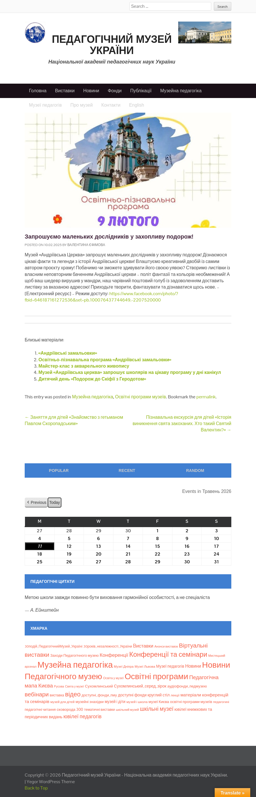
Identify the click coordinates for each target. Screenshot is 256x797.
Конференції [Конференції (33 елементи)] (114, 655)
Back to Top (36, 788)
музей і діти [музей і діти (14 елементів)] (115, 701)
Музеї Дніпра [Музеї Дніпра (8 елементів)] (123, 667)
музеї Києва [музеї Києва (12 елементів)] (159, 701)
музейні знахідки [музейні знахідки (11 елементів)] (89, 701)
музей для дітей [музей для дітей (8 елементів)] (62, 702)
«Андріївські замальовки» (67, 353)
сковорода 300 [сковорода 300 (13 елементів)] (70, 709)
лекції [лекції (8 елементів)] (175, 695)
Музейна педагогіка (180, 90)
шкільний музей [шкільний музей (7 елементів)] (127, 710)
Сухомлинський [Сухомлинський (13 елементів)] (99, 686)
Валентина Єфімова (86, 245)
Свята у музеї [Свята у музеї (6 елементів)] (74, 686)
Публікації (141, 90)
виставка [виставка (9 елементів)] (57, 695)
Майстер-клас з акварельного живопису (83, 366)
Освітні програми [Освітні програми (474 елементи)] (156, 676)
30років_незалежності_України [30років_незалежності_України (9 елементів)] (108, 646)
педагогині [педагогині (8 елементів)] (221, 702)
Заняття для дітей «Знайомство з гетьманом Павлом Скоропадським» (74, 420)
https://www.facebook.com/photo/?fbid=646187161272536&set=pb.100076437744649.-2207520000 (101, 297)
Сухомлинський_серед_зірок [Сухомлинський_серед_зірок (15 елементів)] (140, 686)
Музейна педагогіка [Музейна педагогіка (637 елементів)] (75, 664)
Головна (37, 90)
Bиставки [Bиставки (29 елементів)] (143, 646)
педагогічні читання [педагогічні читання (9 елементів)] (40, 709)
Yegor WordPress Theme (51, 782)
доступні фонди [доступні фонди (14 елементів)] (132, 695)
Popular (59, 470)
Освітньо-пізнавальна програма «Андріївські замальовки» (104, 360)
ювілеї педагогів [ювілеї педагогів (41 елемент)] (82, 716)
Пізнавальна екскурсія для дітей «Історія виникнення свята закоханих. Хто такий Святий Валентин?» (182, 423)
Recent (127, 470)
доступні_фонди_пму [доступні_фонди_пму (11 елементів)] (99, 695)
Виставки (65, 90)
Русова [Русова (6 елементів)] (59, 686)
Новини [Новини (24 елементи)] (193, 666)
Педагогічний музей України (112, 45)
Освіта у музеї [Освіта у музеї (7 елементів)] (113, 678)
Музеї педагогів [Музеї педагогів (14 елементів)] (170, 666)
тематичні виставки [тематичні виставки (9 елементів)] (99, 709)
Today (54, 502)
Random (195, 470)
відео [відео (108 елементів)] (73, 694)
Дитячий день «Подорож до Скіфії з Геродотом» (92, 379)
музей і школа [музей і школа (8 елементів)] (137, 702)
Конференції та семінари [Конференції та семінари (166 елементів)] (168, 654)
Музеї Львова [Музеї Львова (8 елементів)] (145, 667)
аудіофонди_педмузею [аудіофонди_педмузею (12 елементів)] (187, 686)
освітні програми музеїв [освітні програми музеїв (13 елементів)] (191, 701)
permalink (206, 397)
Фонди (115, 90)
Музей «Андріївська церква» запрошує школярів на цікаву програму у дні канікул (129, 372)
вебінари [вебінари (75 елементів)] (37, 694)
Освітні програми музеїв (140, 397)
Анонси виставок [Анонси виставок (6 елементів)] (166, 646)
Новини (91, 90)
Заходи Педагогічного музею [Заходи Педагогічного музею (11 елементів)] (74, 655)
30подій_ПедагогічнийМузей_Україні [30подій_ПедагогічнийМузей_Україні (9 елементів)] (53, 646)
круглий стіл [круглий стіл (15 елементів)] (159, 695)
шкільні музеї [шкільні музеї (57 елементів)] (157, 709)
